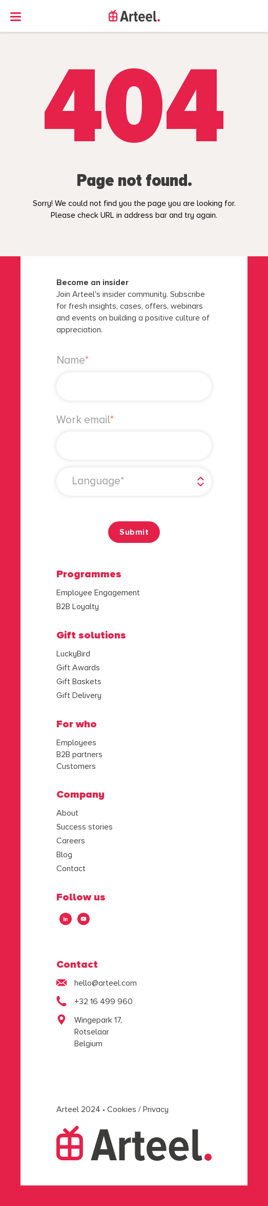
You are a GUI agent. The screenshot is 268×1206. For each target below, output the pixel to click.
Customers (76, 766)
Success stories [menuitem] (84, 827)
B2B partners (79, 754)
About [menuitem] (67, 813)
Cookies (121, 1109)
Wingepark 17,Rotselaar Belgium (98, 1032)
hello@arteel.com (105, 983)
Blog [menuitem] (64, 855)
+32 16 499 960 (103, 1001)
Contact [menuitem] (71, 868)
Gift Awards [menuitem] (78, 668)
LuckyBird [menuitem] (73, 654)
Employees (76, 743)
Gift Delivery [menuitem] (78, 695)
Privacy (156, 1109)
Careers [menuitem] (70, 841)
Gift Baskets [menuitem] (78, 681)
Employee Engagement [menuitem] (98, 593)
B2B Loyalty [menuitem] (77, 606)
